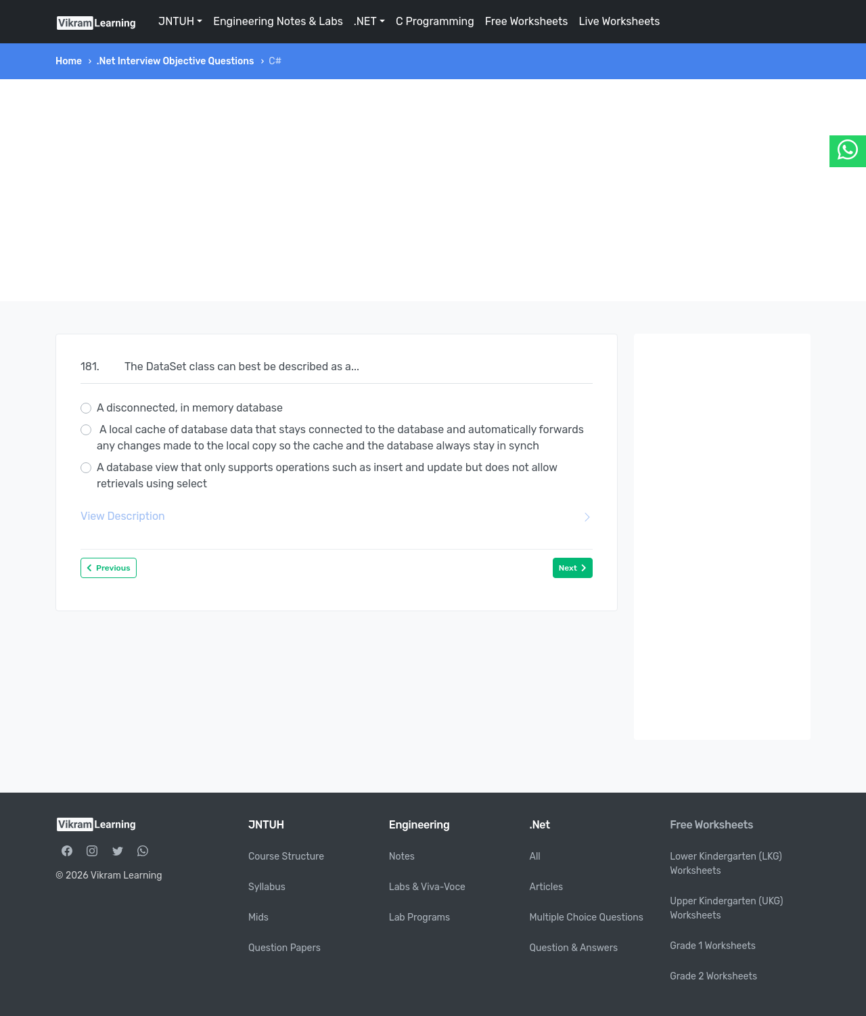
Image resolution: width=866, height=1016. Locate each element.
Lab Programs (419, 917)
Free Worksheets (526, 21)
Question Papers (284, 948)
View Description (337, 516)
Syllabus (267, 887)
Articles (547, 887)
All (535, 856)
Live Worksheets (619, 21)
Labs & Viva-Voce (427, 887)
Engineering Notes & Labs (278, 21)
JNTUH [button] (176, 21)
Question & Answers (574, 948)
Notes (402, 856)
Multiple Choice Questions (587, 917)
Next (573, 568)
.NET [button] (365, 21)
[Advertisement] (433, 190)
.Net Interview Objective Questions (175, 61)
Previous (109, 568)
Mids (258, 917)
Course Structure (286, 856)
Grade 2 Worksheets (713, 976)
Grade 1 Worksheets (713, 946)
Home (68, 61)
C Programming (435, 21)
